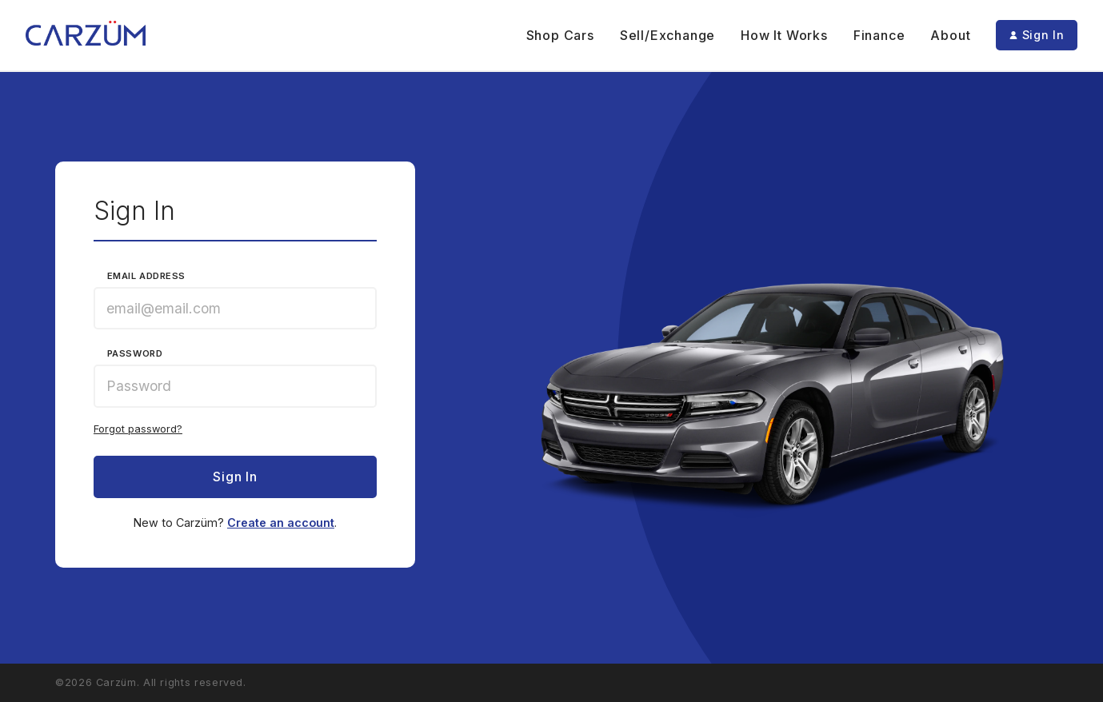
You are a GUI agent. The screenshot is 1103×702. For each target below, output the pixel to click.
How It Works (784, 35)
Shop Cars (560, 35)
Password (134, 354)
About (950, 35)
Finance (879, 35)
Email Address (146, 276)
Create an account (280, 522)
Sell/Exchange (667, 35)
